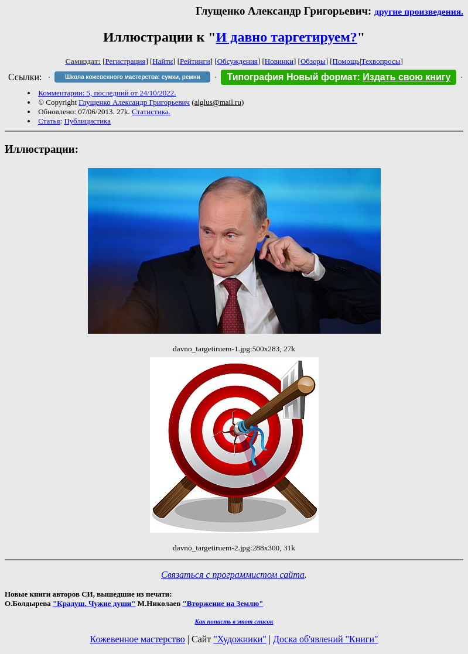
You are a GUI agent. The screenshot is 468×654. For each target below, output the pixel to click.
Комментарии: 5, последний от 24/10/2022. (107, 92)
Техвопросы (381, 61)
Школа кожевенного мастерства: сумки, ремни (132, 77)
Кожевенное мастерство (137, 639)
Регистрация (125, 61)
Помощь (346, 61)
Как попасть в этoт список (234, 621)
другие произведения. (418, 11)
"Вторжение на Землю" (222, 603)
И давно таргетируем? (286, 36)
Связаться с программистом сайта (233, 575)
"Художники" (239, 639)
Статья (49, 121)
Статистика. (151, 111)
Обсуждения (237, 61)
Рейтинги (195, 61)
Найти (162, 61)
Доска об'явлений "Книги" (325, 639)
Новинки (279, 61)
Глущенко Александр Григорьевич (134, 102)
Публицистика (87, 121)
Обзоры (313, 61)
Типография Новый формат (292, 77)
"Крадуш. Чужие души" (94, 603)
